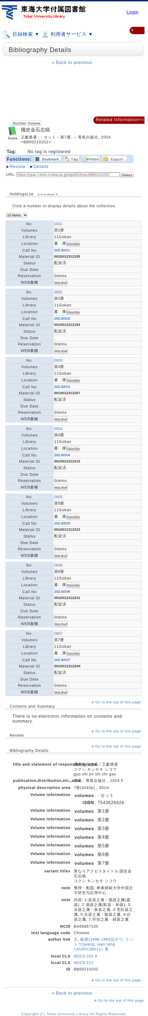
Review (17, 166)
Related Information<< (120, 119)
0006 (58, 565)
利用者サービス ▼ (67, 34)
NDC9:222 (84, 962)
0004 (58, 428)
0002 (58, 292)
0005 (58, 497)
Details (41, 166)
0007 (58, 633)
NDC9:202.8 (85, 956)
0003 (58, 360)
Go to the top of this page (118, 702)
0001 (58, 224)
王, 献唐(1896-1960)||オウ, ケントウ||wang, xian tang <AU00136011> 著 (104, 944)
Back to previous (74, 62)
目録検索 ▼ (21, 34)
